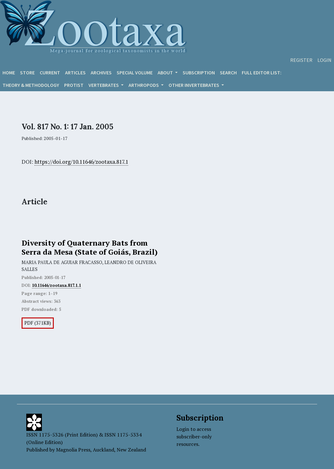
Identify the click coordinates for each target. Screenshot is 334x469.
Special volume (135, 72)
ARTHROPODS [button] (144, 85)
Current (50, 72)
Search (228, 72)
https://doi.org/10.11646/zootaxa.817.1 (81, 161)
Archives (101, 72)
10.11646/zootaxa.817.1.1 (56, 285)
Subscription (199, 72)
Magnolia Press (73, 449)
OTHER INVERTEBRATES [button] (194, 85)
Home (9, 72)
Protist (74, 85)
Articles (75, 72)
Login (324, 60)
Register (301, 60)
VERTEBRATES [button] (104, 85)
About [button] (166, 72)
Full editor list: (261, 72)
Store (27, 72)
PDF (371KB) (37, 323)
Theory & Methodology (31, 85)
